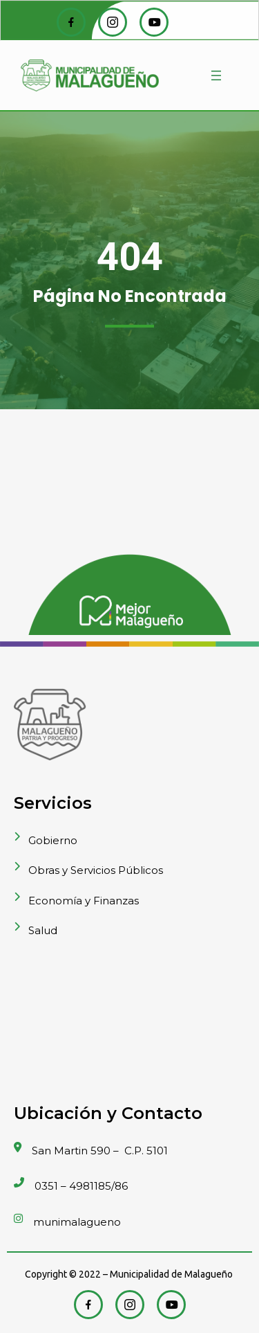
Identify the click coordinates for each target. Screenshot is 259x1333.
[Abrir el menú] (216, 75)
